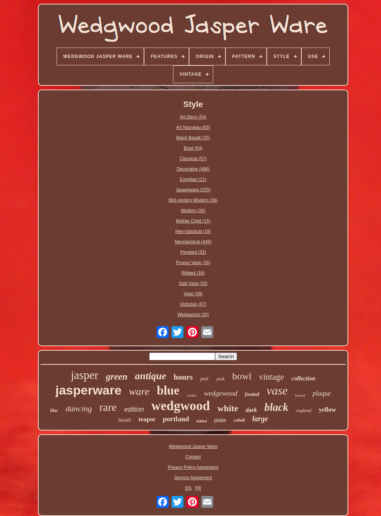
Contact (193, 457)
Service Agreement (193, 477)
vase (277, 390)
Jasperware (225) (193, 189)
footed (252, 394)
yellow (327, 409)
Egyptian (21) (193, 179)
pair (204, 379)
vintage (271, 377)
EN (188, 488)
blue (168, 390)
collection (304, 378)
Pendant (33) (193, 252)
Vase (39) (192, 293)
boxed (300, 395)
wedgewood (220, 393)
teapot (146, 419)
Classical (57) (193, 158)
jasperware (88, 390)
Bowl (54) (193, 148)
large (260, 419)
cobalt (239, 420)
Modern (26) (193, 210)
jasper (84, 375)
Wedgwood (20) (193, 314)
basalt (124, 420)
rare (108, 407)
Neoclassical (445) (193, 241)
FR (198, 488)
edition (134, 409)
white (227, 408)
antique (150, 376)
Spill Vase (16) (193, 283)
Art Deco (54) (193, 117)
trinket (191, 395)
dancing (78, 408)
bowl (242, 376)
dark (251, 410)
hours (183, 377)
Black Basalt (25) (193, 137)
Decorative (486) (193, 169)
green (116, 376)
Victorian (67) (193, 304)
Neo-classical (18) (193, 231)
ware (139, 391)
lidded (201, 421)
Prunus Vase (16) (193, 262)
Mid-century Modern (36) (193, 200)
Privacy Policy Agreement (193, 467)
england (303, 410)
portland (176, 419)
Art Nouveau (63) (193, 127)
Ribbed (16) (193, 273)
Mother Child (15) (193, 221)
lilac (54, 410)
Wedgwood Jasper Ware (193, 446)
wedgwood (180, 406)
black (276, 407)
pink (221, 379)
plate (220, 420)
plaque (322, 393)
